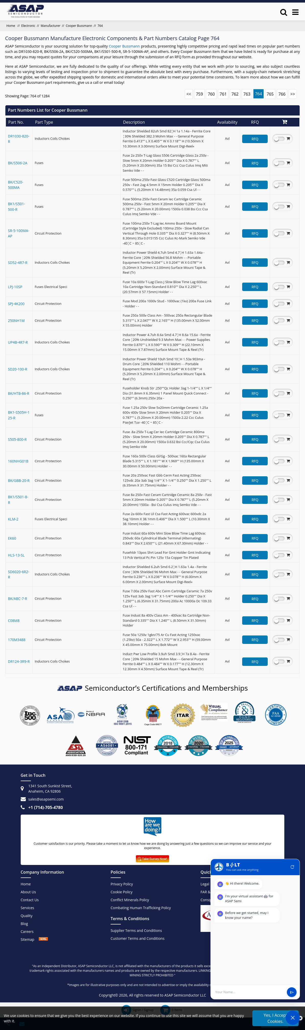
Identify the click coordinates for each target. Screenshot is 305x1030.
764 (258, 94)
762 (234, 94)
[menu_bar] (295, 12)
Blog (24, 923)
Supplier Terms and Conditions (136, 930)
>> (292, 94)
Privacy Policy (122, 884)
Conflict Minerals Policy (130, 899)
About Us (28, 891)
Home (26, 884)
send (292, 992)
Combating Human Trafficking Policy (141, 907)
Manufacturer (50, 26)
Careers (27, 931)
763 (246, 94)
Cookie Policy (122, 891)
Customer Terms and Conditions (138, 938)
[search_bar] (283, 12)
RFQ (255, 138)
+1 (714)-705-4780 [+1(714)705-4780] (45, 807)
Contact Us (30, 899)
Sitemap (30, 939)
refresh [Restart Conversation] (292, 867)
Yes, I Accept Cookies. (275, 1018)
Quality (26, 915)
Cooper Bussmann (79, 26)
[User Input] (249, 992)
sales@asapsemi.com (46, 799)
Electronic (28, 26)
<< (188, 94)
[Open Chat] (293, 1018)
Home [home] (11, 26)
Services (27, 907)
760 (211, 94)
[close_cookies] (300, 1018)
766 (281, 94)
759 (199, 94)
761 (223, 94)
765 (270, 94)
